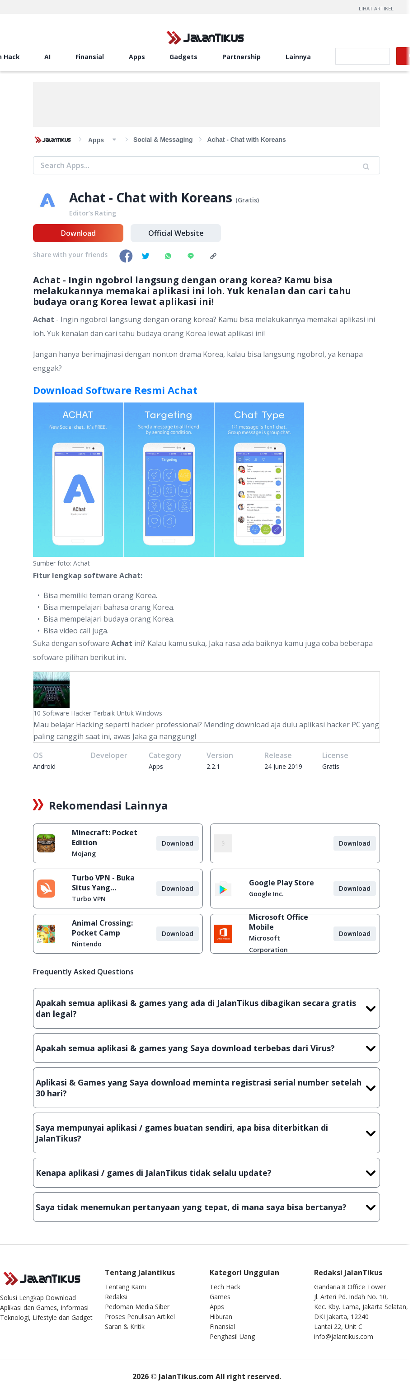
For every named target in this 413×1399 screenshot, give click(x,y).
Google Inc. (266, 893)
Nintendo (87, 944)
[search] (362, 56)
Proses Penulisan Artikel (140, 1316)
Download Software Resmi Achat (115, 390)
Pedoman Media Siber (137, 1306)
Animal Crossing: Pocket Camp (102, 928)
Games (220, 1296)
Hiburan (221, 1316)
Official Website (176, 233)
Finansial (89, 56)
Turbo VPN (89, 898)
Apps (137, 56)
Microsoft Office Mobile (278, 922)
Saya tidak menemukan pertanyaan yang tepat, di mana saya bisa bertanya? (206, 1207)
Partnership (241, 56)
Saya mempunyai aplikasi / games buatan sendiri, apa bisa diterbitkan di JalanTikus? (206, 1133)
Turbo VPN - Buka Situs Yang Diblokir (103, 883)
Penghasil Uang (232, 1336)
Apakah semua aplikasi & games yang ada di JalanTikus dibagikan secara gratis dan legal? (206, 1008)
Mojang (84, 853)
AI (47, 56)
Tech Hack (225, 1286)
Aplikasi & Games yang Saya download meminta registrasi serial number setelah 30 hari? (206, 1088)
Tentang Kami (125, 1286)
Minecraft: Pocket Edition (104, 837)
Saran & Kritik (125, 1326)
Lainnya (298, 56)
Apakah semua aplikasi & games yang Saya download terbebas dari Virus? (206, 1048)
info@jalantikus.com (343, 1336)
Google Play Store (281, 883)
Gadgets (183, 56)
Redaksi (116, 1296)
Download (78, 233)
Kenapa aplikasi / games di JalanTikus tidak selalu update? (206, 1172)
